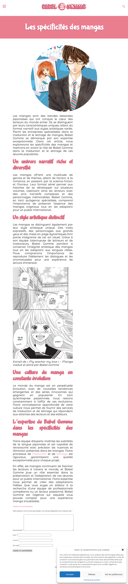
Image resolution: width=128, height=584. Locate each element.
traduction (39, 454)
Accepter (70, 574)
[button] (122, 549)
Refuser (91, 574)
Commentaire (18, 533)
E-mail (15, 543)
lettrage (62, 454)
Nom (15, 538)
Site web (16, 549)
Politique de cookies (92, 580)
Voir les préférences (114, 574)
